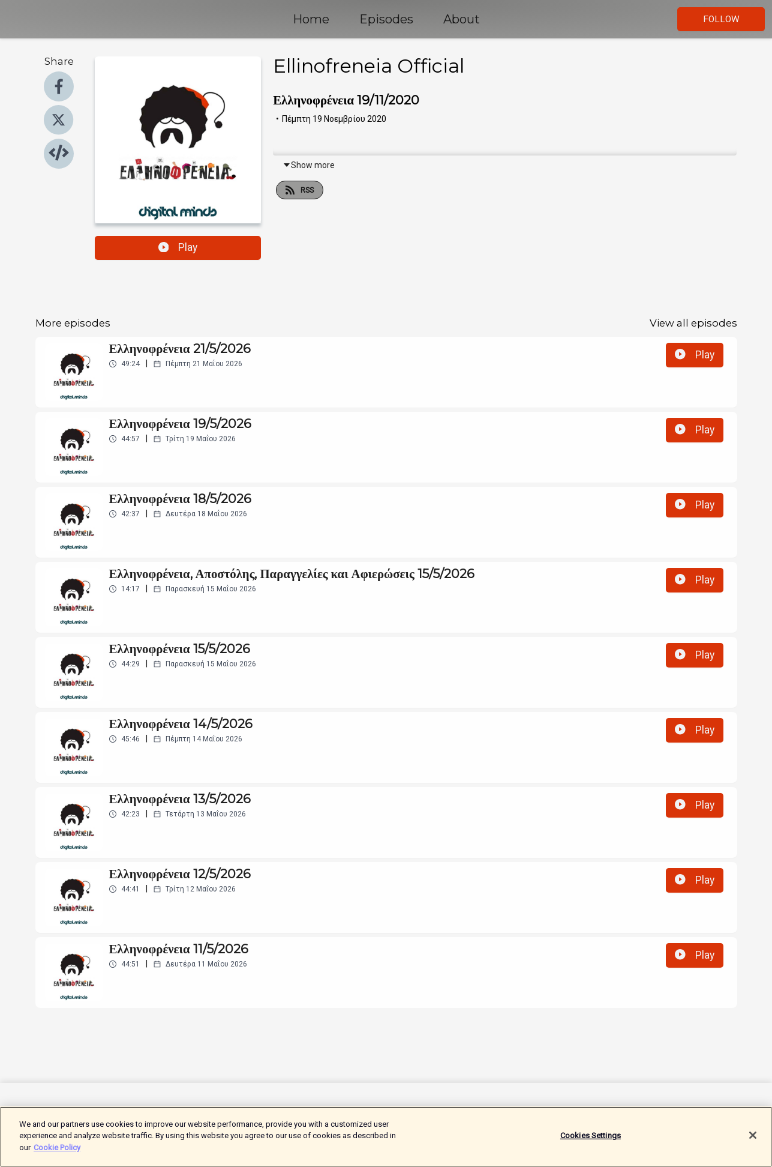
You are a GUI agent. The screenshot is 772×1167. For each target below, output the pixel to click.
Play (178, 247)
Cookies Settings (590, 1141)
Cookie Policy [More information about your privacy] (57, 1153)
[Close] (753, 1142)
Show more (309, 165)
